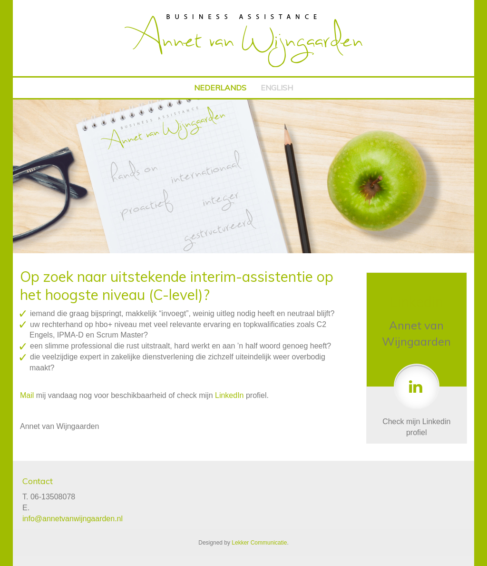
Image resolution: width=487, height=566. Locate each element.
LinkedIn (229, 395)
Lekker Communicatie (259, 542)
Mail (27, 395)
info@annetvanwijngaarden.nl (72, 519)
